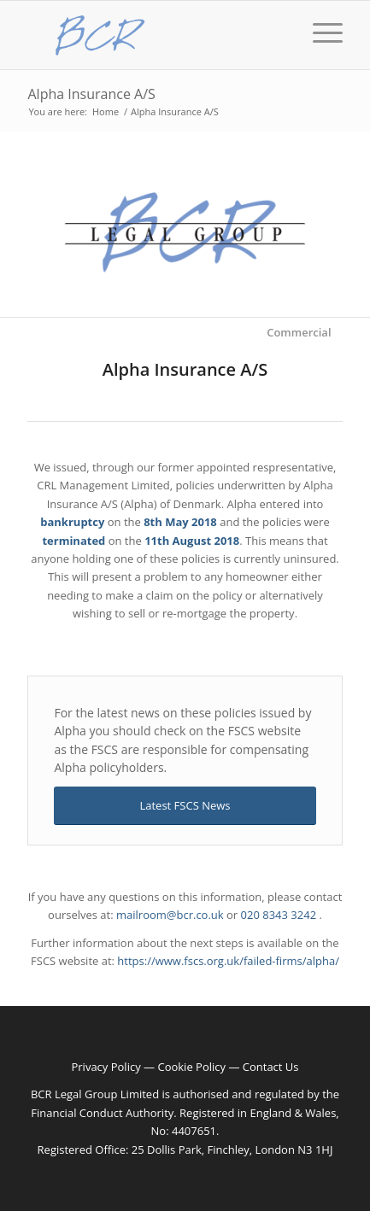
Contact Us (271, 1066)
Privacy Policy (105, 1066)
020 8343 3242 (279, 914)
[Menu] (319, 60)
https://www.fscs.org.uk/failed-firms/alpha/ (228, 960)
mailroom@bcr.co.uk (170, 914)
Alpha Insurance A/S (91, 94)
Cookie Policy (191, 1066)
